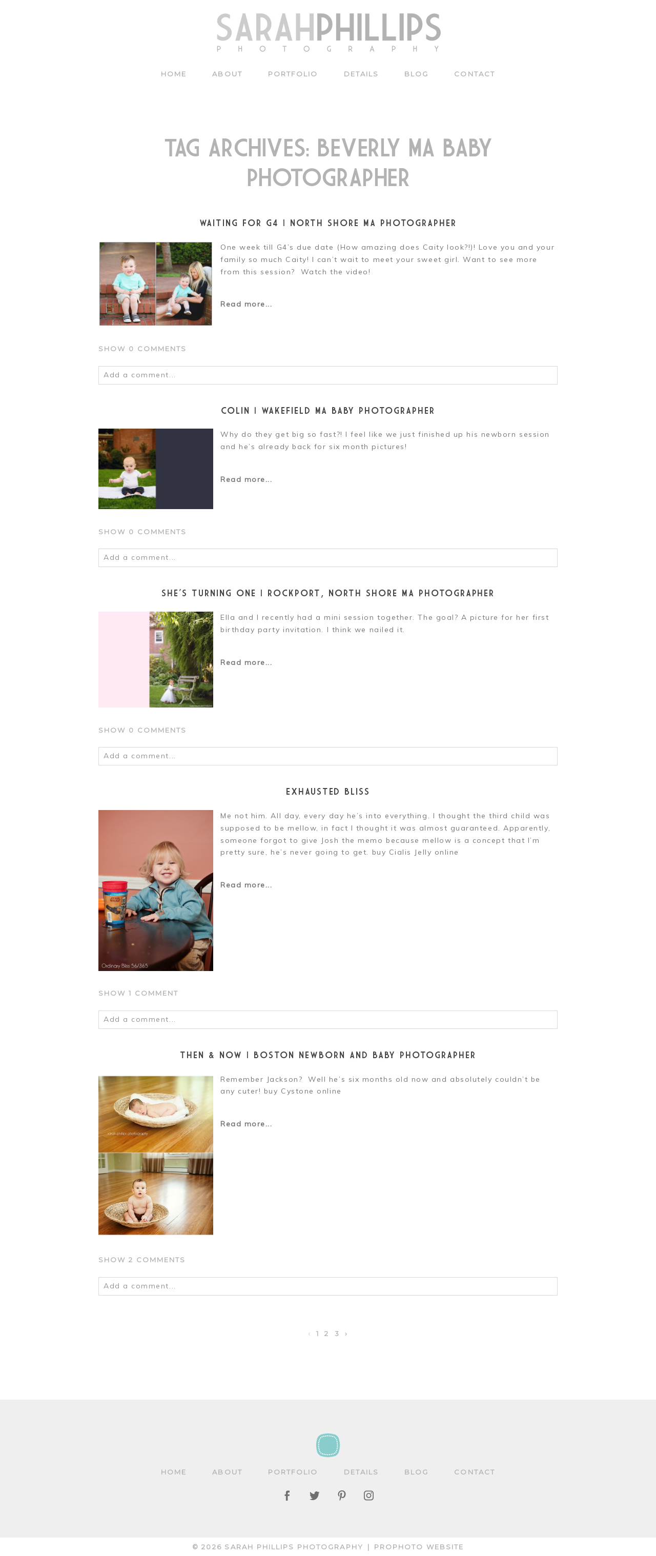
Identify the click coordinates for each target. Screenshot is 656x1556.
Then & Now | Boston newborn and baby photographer (328, 1055)
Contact (474, 74)
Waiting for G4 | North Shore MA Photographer (327, 223)
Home (174, 74)
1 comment (138, 993)
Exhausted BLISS (328, 791)
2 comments (142, 1260)
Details (361, 74)
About (227, 74)
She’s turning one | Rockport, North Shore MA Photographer (328, 593)
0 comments (142, 349)
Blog (416, 74)
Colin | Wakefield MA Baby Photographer (328, 410)
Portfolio (293, 74)
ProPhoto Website (419, 1547)
